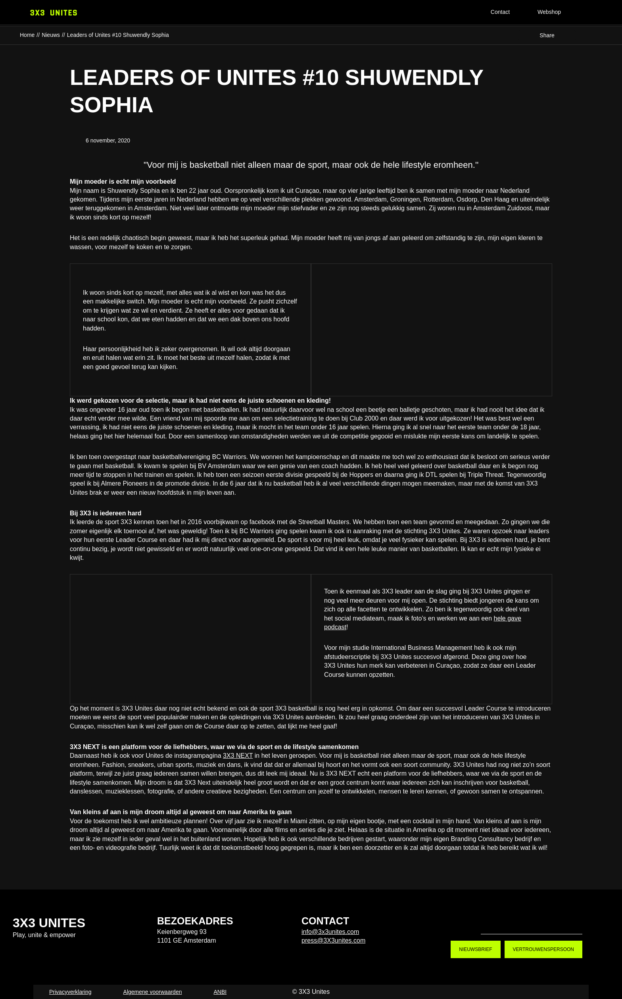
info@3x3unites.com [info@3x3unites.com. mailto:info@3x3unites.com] (330, 931)
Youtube (544, 920)
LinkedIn (569, 920)
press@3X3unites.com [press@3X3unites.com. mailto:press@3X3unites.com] (333, 940)
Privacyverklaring (70, 992)
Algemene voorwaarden (152, 992)
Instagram (519, 920)
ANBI (220, 992)
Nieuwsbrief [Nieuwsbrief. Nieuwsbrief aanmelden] (475, 949)
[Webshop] (556, 12)
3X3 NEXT (238, 755)
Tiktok (493, 920)
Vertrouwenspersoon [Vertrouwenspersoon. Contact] (543, 949)
